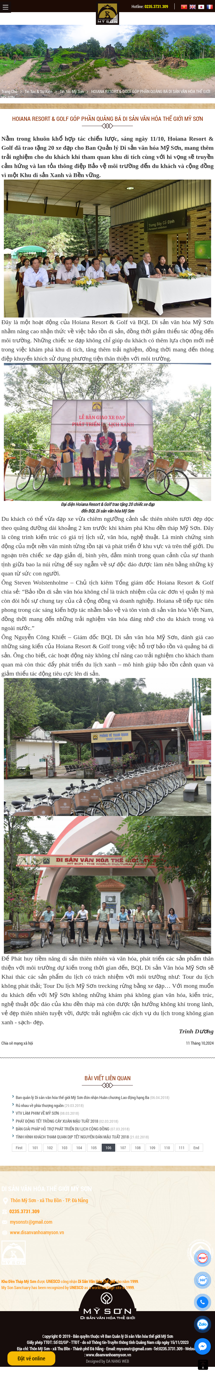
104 (79, 1147)
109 (152, 1147)
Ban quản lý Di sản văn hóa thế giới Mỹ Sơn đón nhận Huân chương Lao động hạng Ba (82, 1097)
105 (94, 1147)
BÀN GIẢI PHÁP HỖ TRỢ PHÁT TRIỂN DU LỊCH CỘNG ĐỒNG (62, 1129)
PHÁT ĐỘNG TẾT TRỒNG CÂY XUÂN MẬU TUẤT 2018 (57, 1121)
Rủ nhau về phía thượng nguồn (40, 1105)
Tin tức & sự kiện (39, 91)
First (19, 1147)
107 (123, 1147)
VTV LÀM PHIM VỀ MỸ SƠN (37, 1113)
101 (35, 1147)
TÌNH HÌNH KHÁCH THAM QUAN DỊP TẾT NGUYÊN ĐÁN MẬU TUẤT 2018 (72, 1137)
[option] (107, 61)
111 (182, 1147)
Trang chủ (9, 91)
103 (64, 1147)
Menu (5, 7)
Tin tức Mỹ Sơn (72, 91)
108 (138, 1147)
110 (167, 1147)
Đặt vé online (31, 1358)
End (196, 1147)
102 (50, 1147)
